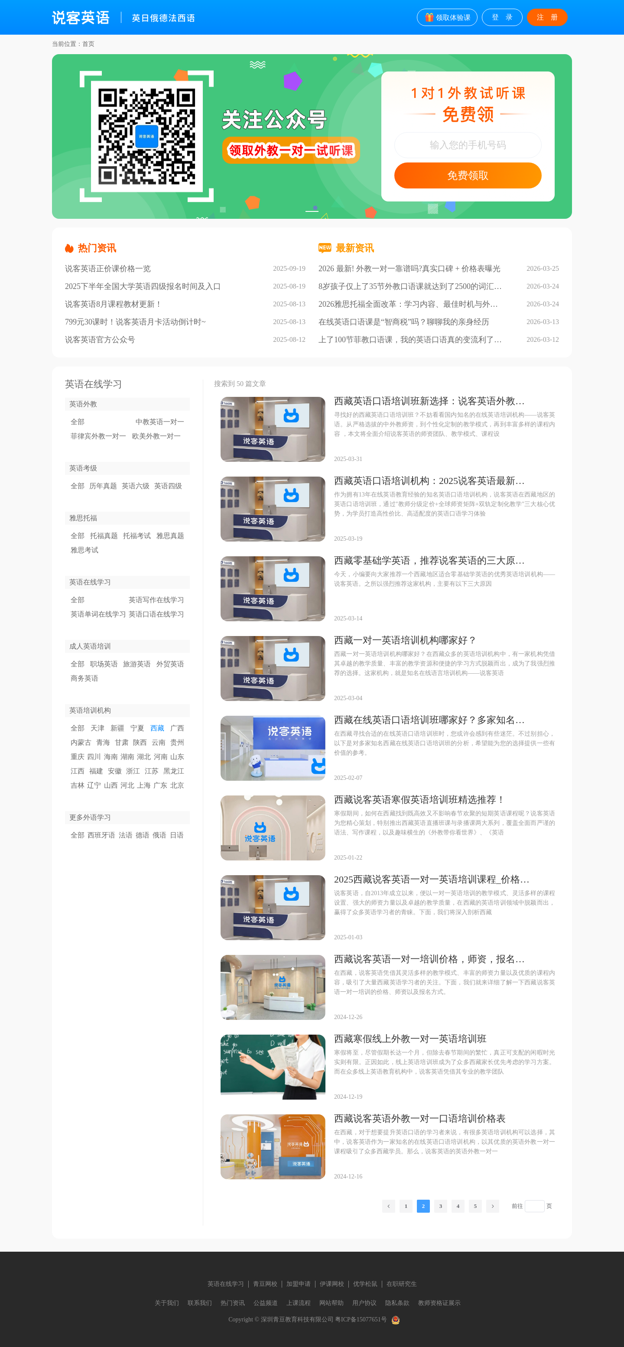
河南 (161, 756)
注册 (551, 17)
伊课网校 (332, 1284)
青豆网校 (265, 1284)
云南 (159, 742)
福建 (96, 771)
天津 (97, 728)
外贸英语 (170, 664)
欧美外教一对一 (156, 436)
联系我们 (200, 1303)
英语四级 (168, 486)
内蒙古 (81, 742)
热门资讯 (233, 1303)
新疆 (117, 728)
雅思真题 (170, 535)
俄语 (159, 835)
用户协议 (364, 1303)
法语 (126, 835)
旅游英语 (137, 664)
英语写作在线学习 (156, 600)
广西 (177, 728)
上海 (144, 785)
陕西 (140, 742)
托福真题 (104, 535)
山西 (111, 785)
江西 (77, 771)
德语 (143, 835)
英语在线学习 (226, 1284)
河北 (127, 785)
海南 (111, 756)
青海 (103, 742)
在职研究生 (402, 1284)
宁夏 (137, 728)
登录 (506, 17)
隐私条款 (397, 1303)
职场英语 (104, 664)
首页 (88, 44)
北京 (177, 785)
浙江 (133, 771)
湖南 (127, 756)
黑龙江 (173, 771)
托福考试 (137, 535)
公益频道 (266, 1303)
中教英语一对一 (160, 421)
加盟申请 (298, 1284)
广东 (160, 785)
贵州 (177, 742)
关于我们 (167, 1303)
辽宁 (94, 785)
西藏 (157, 728)
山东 (177, 756)
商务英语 (84, 678)
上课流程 (298, 1303)
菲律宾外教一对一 (98, 436)
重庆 (77, 756)
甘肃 (122, 742)
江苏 (152, 771)
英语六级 (136, 486)
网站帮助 (331, 1303)
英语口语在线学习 (156, 614)
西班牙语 (101, 835)
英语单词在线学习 (98, 614)
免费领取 (468, 175)
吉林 (77, 785)
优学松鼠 (365, 1284)
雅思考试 (84, 550)
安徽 (115, 771)
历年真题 (103, 486)
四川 (94, 756)
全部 (77, 421)
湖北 (144, 756)
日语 (177, 835)
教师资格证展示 (439, 1303)
